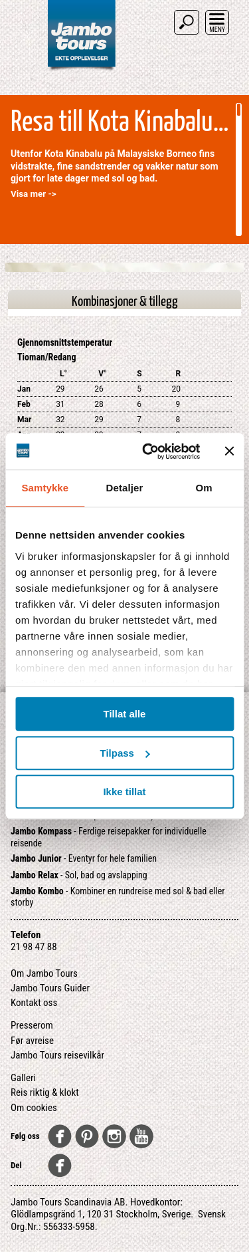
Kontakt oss (34, 1003)
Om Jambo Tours (44, 973)
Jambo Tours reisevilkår (57, 1055)
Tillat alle (125, 713)
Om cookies (34, 1108)
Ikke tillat (124, 791)
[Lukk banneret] (229, 451)
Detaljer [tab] (124, 487)
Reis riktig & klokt (45, 1092)
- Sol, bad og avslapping (79, 875)
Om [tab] (204, 487)
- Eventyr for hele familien (84, 858)
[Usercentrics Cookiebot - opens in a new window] (148, 451)
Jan (24, 389)
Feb (24, 404)
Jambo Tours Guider (50, 988)
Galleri (23, 1078)
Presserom (32, 1025)
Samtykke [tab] (44, 487)
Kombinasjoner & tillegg (125, 302)
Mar (24, 419)
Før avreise (32, 1041)
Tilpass (125, 753)
